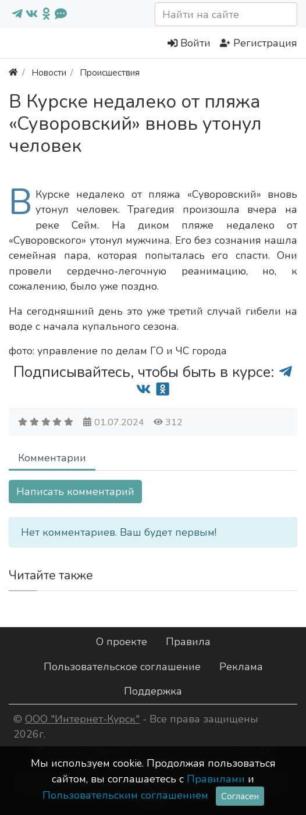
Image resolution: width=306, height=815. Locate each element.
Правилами (216, 779)
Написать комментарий (75, 492)
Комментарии (52, 458)
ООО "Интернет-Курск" (82, 719)
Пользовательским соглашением (125, 795)
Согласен (240, 796)
